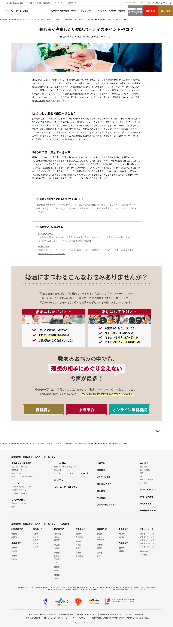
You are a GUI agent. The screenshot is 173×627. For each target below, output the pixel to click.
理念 (142, 473)
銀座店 (35, 540)
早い (54, 587)
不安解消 (45, 587)
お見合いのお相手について (118, 237)
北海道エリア (17, 529)
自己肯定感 (86, 589)
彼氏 (63, 587)
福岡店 (121, 551)
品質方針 (128, 614)
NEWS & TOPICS (146, 480)
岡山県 (121, 534)
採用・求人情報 (153, 3)
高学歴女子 (61, 589)
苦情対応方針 (140, 614)
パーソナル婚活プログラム (22, 487)
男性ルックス (120, 587)
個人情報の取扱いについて (86, 614)
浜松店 (78, 548)
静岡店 (78, 545)
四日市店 (79, 556)
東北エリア (16, 543)
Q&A (13, 507)
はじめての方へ (87, 11)
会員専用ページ (166, 3)
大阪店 (99, 537)
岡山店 (121, 537)
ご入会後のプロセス (19, 493)
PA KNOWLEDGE (148, 490)
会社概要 (143, 467)
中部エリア (80, 529)
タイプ (59, 587)
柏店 (56, 563)
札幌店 (14, 537)
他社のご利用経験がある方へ (65, 467)
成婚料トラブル (77, 589)
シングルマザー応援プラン (65, 487)
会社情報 (121, 11)
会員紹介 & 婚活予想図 (59, 11)
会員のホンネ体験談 (19, 467)
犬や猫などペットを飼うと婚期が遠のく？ (74, 208)
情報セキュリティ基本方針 (111, 614)
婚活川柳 (101, 491)
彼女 (55, 589)
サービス (74, 11)
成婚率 (153, 587)
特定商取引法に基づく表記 (138, 618)
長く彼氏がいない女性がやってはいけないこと (96, 205)
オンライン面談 (104, 477)
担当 (142, 587)
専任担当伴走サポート (20, 490)
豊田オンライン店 (147, 537)
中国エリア (123, 529)
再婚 (106, 587)
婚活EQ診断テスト (105, 484)
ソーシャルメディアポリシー (77, 618)
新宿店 (35, 537)
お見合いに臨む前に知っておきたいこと (85, 237)
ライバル (89, 587)
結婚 (79, 171)
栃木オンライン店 (147, 534)
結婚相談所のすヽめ (148, 511)
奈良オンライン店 (147, 543)
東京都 (35, 534)
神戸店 (99, 556)
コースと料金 (101, 11)
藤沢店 (57, 540)
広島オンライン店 (147, 547)
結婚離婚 (94, 589)
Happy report (16, 473)
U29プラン (58, 480)
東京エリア (37, 529)
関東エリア (59, 529)
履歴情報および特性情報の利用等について (109, 618)
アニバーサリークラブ (106, 505)
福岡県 (121, 548)
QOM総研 (101, 498)
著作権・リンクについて (53, 618)
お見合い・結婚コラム (46, 19)
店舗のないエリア (147, 551)
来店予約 (101, 463)
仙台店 (14, 551)
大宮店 (57, 548)
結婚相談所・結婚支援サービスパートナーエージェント (19, 19)
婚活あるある (145, 504)
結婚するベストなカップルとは (53, 250)
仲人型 (102, 587)
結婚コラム (59, 19)
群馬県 (57, 567)
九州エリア (123, 543)
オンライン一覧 (146, 529)
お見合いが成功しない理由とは (76, 241)
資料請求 (101, 470)
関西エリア (102, 529)
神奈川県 (57, 534)
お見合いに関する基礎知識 (51, 237)
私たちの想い (145, 470)
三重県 (78, 553)
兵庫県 (99, 553)
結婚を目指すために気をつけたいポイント (79, 19)
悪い (97, 587)
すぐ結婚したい (71, 587)
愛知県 (78, 534)
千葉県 (57, 553)
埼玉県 (57, 545)
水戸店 (57, 578)
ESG (141, 476)
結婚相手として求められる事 (105, 250)
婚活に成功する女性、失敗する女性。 (54, 205)
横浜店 (57, 537)
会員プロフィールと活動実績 (23, 476)
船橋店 (57, 556)
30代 (51, 587)
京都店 (99, 548)
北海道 (14, 534)
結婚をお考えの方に (80, 250)
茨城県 (57, 575)
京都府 (99, 545)
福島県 (14, 556)
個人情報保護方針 (66, 614)
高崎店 (57, 570)
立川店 (35, 547)
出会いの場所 (81, 587)
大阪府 (99, 534)
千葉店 (57, 559)
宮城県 (14, 548)
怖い (94, 587)
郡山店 (14, 559)
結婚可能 (112, 587)
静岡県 (78, 542)
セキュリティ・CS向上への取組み (42, 614)
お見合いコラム (45, 234)
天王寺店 (100, 540)
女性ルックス (129, 587)
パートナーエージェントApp (106, 589)
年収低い (50, 589)
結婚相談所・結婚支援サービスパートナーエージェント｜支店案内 (40, 524)
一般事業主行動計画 (32, 618)
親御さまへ (58, 470)
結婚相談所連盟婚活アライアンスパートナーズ (130, 589)
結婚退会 (68, 589)
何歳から (137, 587)
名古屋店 (79, 537)
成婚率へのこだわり (19, 503)
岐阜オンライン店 (147, 540)
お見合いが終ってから (49, 241)
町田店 (35, 543)
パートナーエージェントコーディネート (71, 473)
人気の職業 (38, 587)
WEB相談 (143, 555)
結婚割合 (147, 587)
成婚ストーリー (17, 470)
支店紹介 (112, 11)
